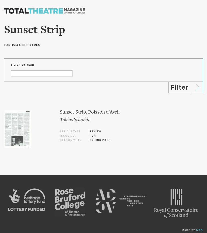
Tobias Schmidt (75, 119)
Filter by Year (22, 64)
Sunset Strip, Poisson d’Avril (90, 112)
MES (199, 230)
